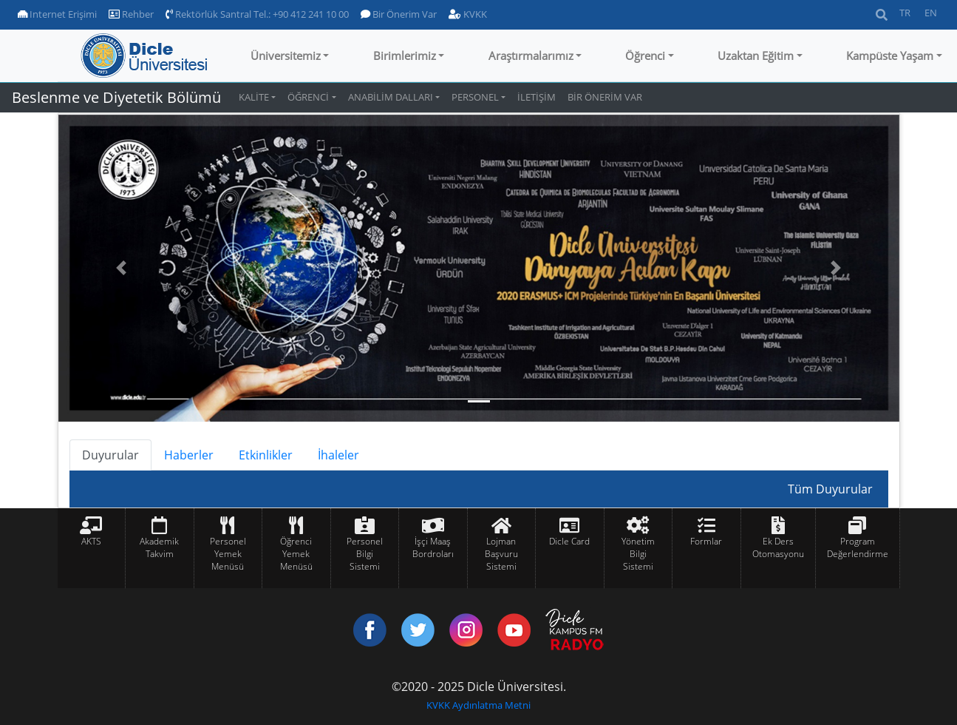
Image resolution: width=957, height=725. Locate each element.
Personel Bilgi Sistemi (365, 554)
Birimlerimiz (404, 55)
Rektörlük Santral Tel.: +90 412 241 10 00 (257, 14)
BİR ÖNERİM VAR (605, 97)
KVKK (468, 14)
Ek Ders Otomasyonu (778, 547)
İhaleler (338, 455)
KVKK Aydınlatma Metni (478, 705)
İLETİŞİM (536, 97)
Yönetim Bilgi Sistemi (638, 554)
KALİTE (254, 97)
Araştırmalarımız (530, 55)
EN (930, 12)
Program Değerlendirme (857, 547)
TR (904, 12)
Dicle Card (569, 541)
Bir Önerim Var (399, 14)
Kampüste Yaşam (889, 55)
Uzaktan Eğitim (756, 55)
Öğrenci (645, 55)
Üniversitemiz (286, 55)
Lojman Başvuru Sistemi (501, 554)
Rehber (131, 14)
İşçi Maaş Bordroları (433, 547)
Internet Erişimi (57, 14)
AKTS (91, 541)
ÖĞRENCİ (308, 97)
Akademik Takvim (159, 547)
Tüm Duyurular (830, 489)
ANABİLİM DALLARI (390, 97)
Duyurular (110, 455)
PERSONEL (475, 97)
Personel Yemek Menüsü (228, 554)
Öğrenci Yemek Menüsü (296, 554)
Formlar (706, 541)
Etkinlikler (266, 455)
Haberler (189, 455)
